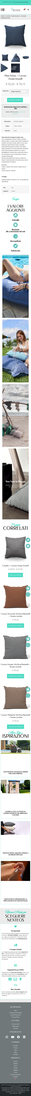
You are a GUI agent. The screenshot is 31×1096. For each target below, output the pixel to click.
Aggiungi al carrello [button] (16, 625)
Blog (15, 1052)
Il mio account (15, 1024)
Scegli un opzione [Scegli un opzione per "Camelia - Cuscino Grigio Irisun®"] (15, 575)
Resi (15, 1010)
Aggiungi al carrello (15, 100)
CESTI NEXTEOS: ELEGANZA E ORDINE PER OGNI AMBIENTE (15, 772)
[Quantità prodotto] (4, 100)
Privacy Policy (15, 1017)
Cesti (15, 1066)
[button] (2, 9)
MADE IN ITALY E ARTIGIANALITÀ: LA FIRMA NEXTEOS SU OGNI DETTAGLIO (15, 900)
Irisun (15, 130)
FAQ (15, 1050)
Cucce (15, 1072)
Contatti (15, 1054)
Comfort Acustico (15, 1074)
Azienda (15, 1045)
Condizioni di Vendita (15, 1013)
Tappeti (15, 1070)
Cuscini (7, 16)
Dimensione (6, 91)
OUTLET (15, 1077)
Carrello (15, 1028)
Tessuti (15, 1048)
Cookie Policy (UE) (15, 1015)
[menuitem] (15, 1078)
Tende (15, 1068)
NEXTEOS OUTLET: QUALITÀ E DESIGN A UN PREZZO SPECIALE (15, 854)
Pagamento (15, 1026)
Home (2, 16)
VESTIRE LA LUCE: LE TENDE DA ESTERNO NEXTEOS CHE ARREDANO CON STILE (15, 813)
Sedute (15, 1063)
